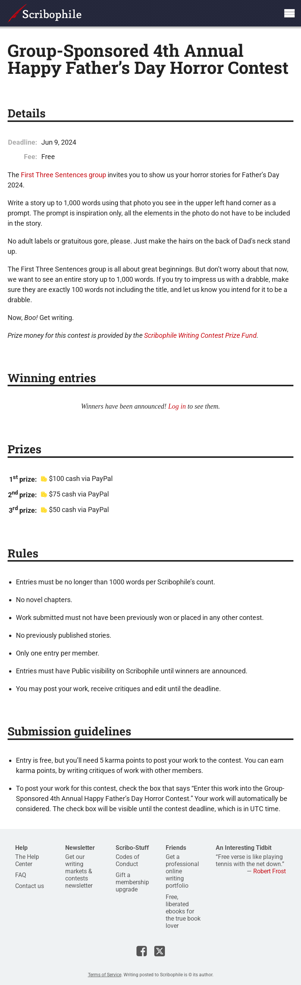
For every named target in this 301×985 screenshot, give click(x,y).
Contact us (29, 886)
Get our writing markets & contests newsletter (78, 871)
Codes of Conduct (128, 860)
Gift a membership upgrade (132, 882)
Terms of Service (104, 974)
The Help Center (27, 860)
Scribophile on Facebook (141, 951)
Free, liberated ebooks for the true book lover (183, 911)
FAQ (20, 875)
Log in (177, 406)
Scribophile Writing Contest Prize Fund (200, 335)
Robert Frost (269, 871)
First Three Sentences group (63, 175)
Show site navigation (289, 13)
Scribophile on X (159, 951)
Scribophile (45, 13)
